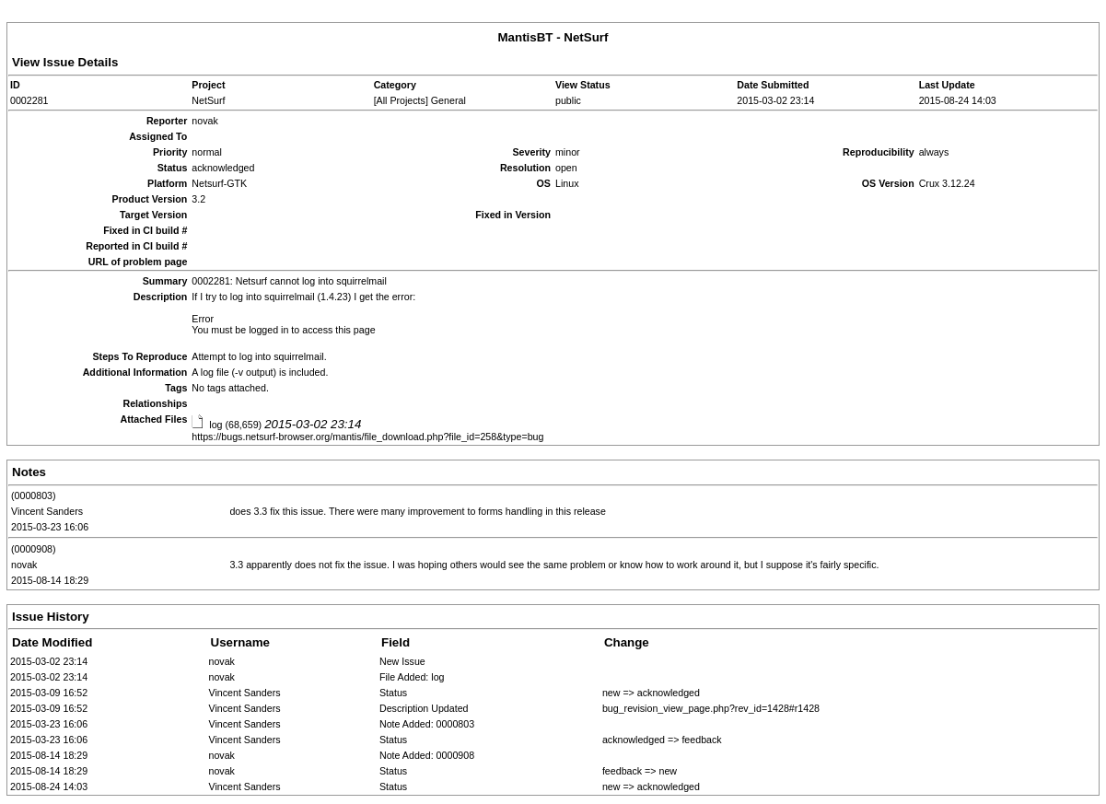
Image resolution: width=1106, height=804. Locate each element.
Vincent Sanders (47, 511)
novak (24, 564)
